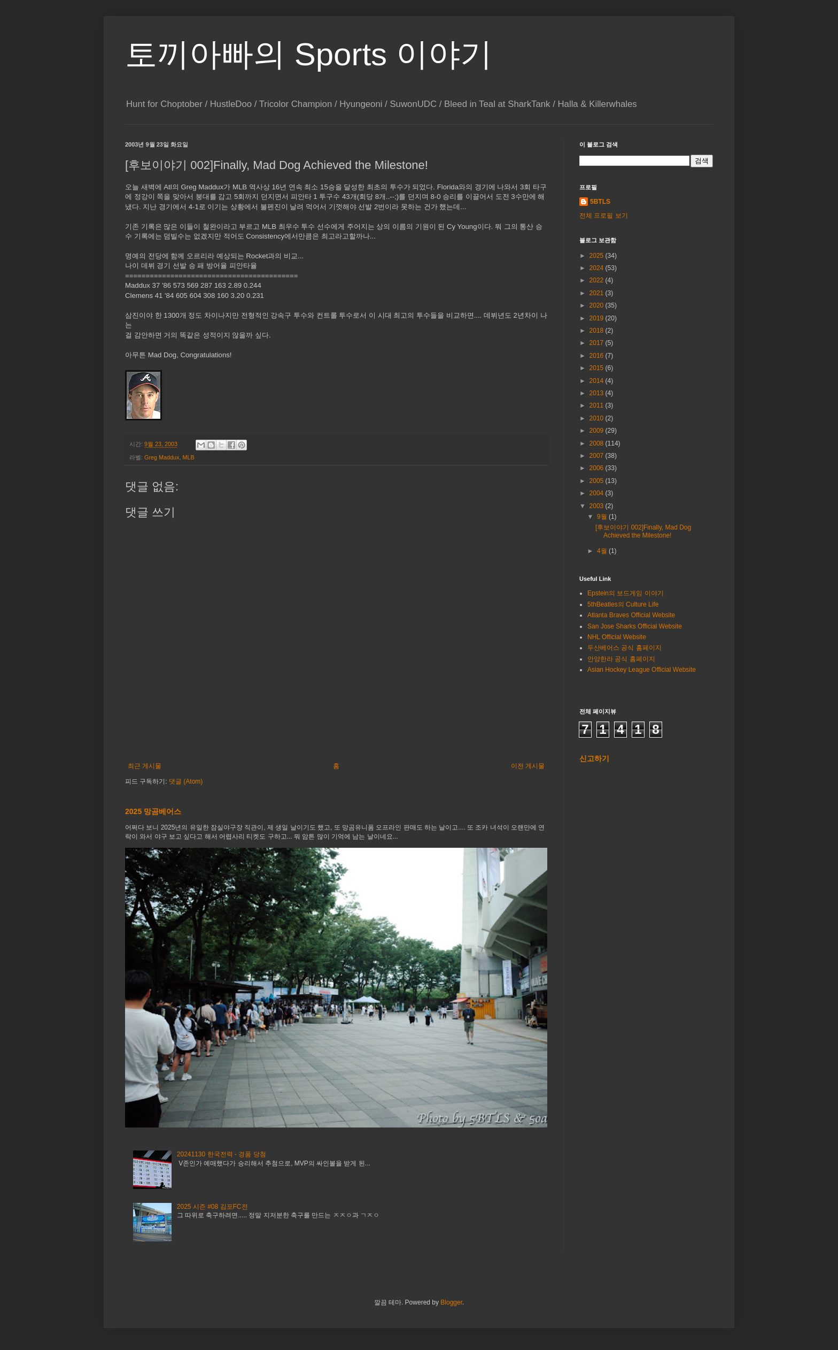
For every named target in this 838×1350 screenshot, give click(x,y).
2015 (597, 368)
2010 (597, 418)
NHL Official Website (616, 637)
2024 (597, 268)
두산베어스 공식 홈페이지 (624, 647)
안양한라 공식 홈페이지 (621, 659)
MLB (188, 457)
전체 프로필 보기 (603, 215)
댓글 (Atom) (186, 781)
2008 (597, 443)
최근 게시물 (144, 766)
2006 (597, 468)
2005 (597, 481)
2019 (597, 318)
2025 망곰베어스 (153, 811)
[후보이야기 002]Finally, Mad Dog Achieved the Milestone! (643, 531)
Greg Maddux (161, 457)
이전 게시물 (528, 766)
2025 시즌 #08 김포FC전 (212, 1206)
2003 (597, 506)
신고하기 (594, 758)
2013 (597, 393)
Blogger (451, 1302)
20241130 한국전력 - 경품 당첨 (221, 1154)
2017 (597, 343)
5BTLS (600, 201)
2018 (597, 330)
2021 (597, 293)
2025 (597, 255)
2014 (597, 381)
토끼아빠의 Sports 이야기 (308, 54)
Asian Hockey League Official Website (641, 669)
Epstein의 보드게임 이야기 (625, 593)
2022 (597, 280)
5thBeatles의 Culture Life (622, 604)
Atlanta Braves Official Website (631, 615)
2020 (597, 305)
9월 (603, 516)
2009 (597, 430)
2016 (597, 355)
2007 (597, 455)
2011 (597, 405)
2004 (597, 493)
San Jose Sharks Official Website (634, 626)
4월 (603, 551)
